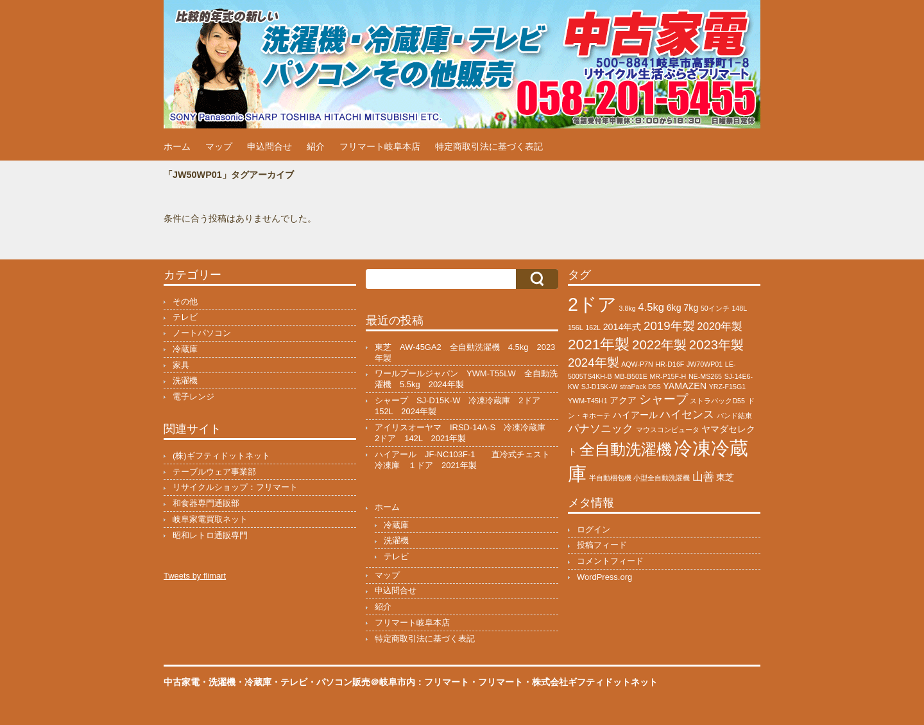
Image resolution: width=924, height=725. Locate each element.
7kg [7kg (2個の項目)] (690, 307)
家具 (181, 365)
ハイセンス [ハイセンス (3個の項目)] (687, 414)
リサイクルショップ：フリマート (235, 487)
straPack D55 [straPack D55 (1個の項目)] (640, 386)
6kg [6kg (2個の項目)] (674, 307)
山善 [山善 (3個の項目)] (703, 477)
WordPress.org (604, 577)
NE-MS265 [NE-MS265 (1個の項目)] (705, 376)
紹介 (316, 146)
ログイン (593, 529)
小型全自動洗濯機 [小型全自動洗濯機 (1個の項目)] (661, 478)
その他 (185, 301)
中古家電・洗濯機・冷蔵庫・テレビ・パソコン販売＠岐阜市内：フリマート (316, 682)
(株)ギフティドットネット (221, 455)
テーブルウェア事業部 (214, 471)
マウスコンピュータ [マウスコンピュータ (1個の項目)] (667, 429)
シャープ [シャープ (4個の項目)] (663, 399)
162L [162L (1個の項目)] (593, 327)
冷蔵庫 (185, 349)
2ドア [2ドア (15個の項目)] (592, 304)
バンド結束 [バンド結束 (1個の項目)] (734, 415)
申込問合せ (269, 146)
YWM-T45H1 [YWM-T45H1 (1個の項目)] (588, 401)
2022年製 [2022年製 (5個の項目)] (659, 345)
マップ (218, 146)
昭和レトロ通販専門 (210, 535)
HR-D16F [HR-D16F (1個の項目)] (669, 364)
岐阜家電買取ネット (210, 519)
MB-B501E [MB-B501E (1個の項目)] (630, 376)
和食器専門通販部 (206, 503)
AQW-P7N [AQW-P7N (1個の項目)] (637, 364)
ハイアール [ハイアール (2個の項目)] (635, 415)
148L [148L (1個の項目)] (739, 308)
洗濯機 (185, 380)
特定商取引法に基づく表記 (489, 146)
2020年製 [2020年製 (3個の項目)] (719, 326)
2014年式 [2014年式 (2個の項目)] (622, 327)
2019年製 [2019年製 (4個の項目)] (669, 326)
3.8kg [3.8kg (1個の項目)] (627, 308)
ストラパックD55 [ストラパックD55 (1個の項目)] (717, 401)
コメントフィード (610, 561)
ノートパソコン (202, 333)
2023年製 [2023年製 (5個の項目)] (716, 345)
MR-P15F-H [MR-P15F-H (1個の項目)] (667, 376)
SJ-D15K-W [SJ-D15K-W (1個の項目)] (599, 386)
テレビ (185, 317)
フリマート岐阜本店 (379, 146)
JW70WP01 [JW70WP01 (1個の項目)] (705, 364)
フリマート (500, 682)
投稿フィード (602, 545)
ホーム (177, 146)
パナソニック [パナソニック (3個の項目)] (600, 429)
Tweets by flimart (195, 576)
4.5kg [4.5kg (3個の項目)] (651, 307)
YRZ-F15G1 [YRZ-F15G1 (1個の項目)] (727, 386)
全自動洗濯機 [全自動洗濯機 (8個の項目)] (625, 449)
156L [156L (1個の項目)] (575, 327)
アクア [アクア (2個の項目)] (623, 400)
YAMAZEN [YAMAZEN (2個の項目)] (684, 386)
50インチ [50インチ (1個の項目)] (715, 308)
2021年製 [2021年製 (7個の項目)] (598, 344)
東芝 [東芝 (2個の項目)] (725, 477)
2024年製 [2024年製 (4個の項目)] (593, 362)
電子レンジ (193, 396)
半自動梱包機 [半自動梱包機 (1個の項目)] (610, 478)
